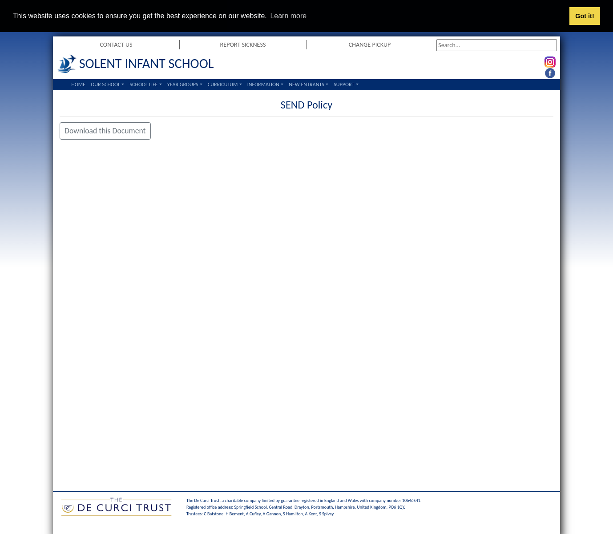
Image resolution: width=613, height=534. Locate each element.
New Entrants (306, 84)
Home (78, 84)
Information (263, 84)
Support (344, 84)
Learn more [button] (288, 16)
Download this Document (105, 131)
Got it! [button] (584, 16)
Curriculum (223, 84)
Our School (105, 84)
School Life (143, 84)
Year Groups (182, 84)
